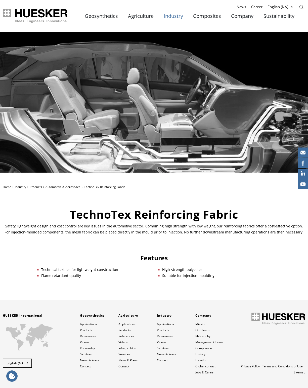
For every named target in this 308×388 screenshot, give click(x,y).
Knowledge (87, 348)
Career (256, 6)
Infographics (127, 348)
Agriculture (141, 16)
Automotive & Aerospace (63, 187)
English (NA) (278, 6)
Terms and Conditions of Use (282, 366)
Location (201, 360)
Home (7, 187)
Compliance (203, 348)
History (200, 354)
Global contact (205, 366)
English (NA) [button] (15, 363)
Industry (173, 16)
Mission (200, 324)
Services (86, 354)
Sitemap (299, 372)
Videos (84, 342)
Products (36, 187)
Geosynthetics (101, 16)
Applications (88, 324)
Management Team (209, 342)
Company (242, 16)
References (88, 336)
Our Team (202, 330)
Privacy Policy (250, 366)
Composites (207, 16)
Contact (85, 366)
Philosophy (202, 336)
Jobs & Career (205, 372)
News (241, 6)
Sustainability (278, 16)
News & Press (89, 360)
